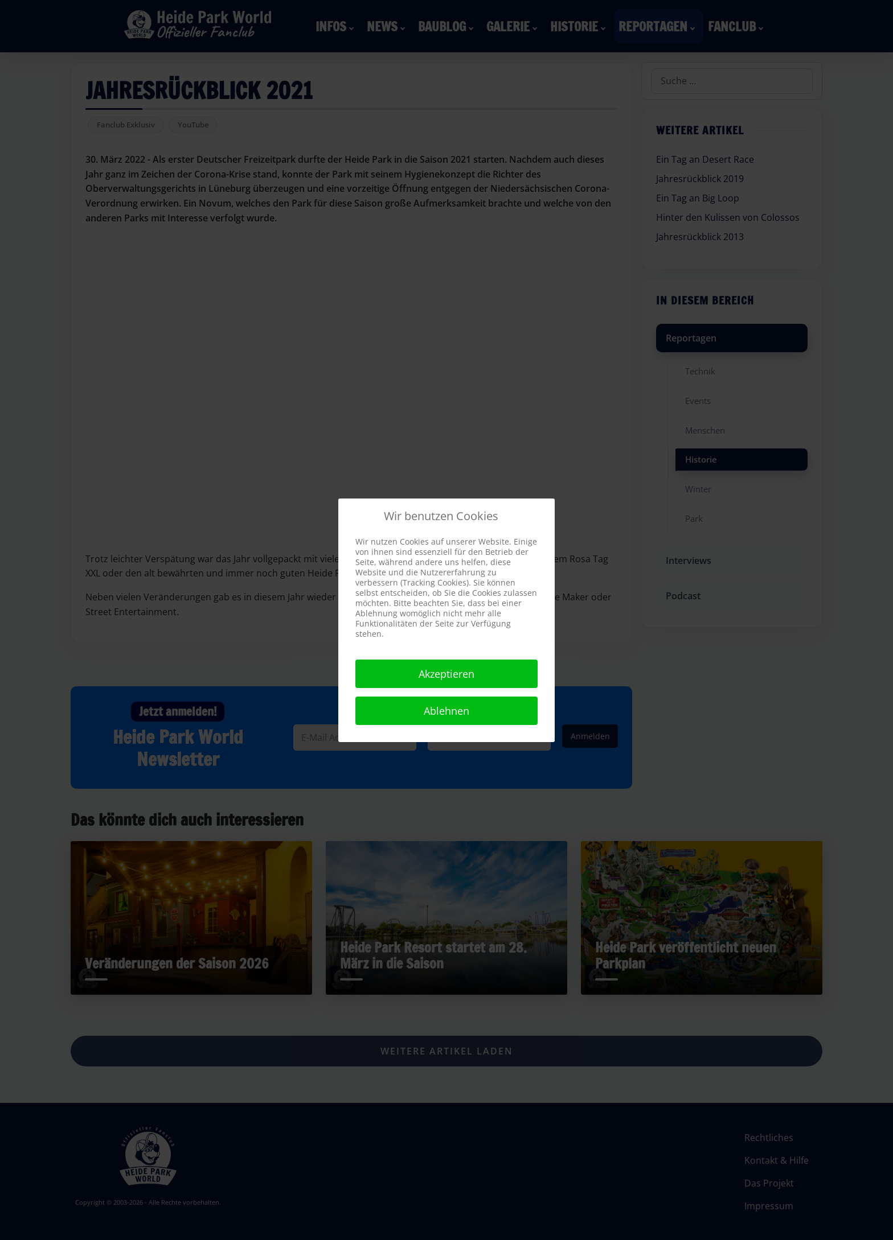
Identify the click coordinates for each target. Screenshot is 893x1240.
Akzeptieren (446, 674)
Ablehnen (446, 711)
